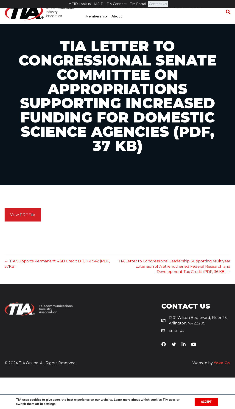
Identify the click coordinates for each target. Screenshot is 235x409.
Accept (205, 402)
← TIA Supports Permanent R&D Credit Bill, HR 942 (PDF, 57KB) (57, 295)
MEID (99, 4)
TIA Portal (138, 4)
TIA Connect (117, 4)
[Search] (227, 19)
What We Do (96, 15)
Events (195, 15)
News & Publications (167, 15)
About (116, 24)
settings (50, 404)
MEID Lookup (79, 4)
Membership (95, 24)
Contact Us (158, 4)
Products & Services (128, 15)
